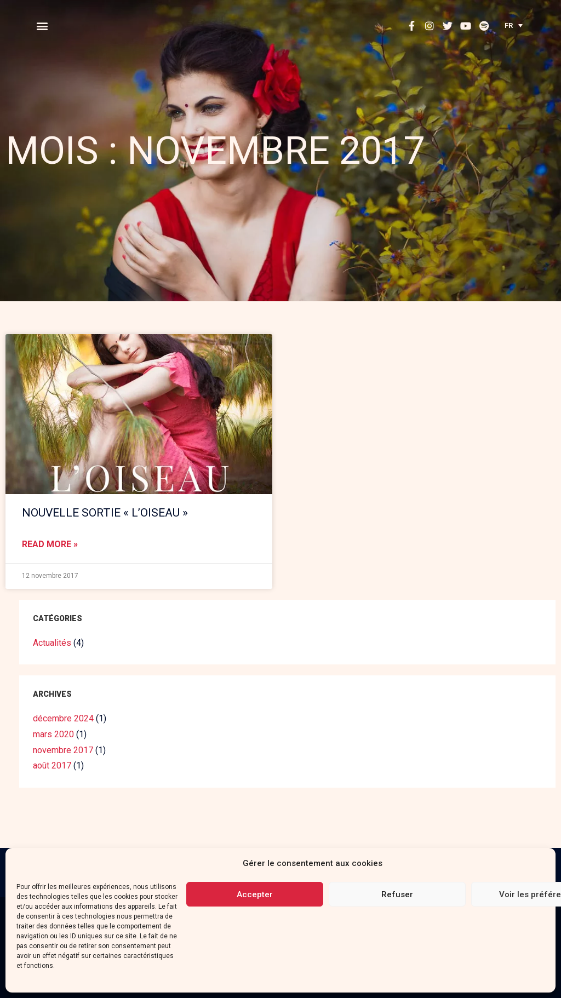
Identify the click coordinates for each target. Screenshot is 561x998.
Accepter (255, 894)
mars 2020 (53, 734)
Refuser (397, 894)
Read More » (50, 544)
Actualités (52, 643)
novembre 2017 (63, 750)
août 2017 (52, 765)
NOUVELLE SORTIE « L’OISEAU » (105, 512)
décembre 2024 (63, 718)
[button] (42, 25)
